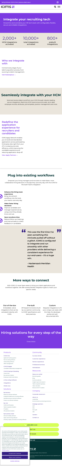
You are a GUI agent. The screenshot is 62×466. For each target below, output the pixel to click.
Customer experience (38, 358)
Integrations (7, 383)
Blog (33, 378)
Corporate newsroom (38, 394)
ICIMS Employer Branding (11, 371)
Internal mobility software (10, 415)
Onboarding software (9, 361)
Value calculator (36, 385)
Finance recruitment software (11, 400)
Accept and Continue (15, 453)
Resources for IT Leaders (38, 387)
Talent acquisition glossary (38, 383)
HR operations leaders (9, 410)
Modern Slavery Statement (41, 452)
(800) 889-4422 (31, 425)
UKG (33, 411)
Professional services (38, 364)
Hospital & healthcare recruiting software (14, 396)
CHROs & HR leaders (9, 405)
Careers (34, 414)
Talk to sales (31, 434)
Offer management (8, 363)
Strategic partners (37, 404)
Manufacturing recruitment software (12, 398)
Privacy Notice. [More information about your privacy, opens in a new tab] (6, 450)
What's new (7, 386)
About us (35, 397)
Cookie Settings (31, 452)
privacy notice (31, 341)
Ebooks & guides (36, 376)
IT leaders (6, 409)
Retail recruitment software (10, 394)
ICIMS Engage (8, 366)
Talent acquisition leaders (10, 407)
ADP (33, 406)
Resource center (37, 374)
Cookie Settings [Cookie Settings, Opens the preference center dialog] (14, 461)
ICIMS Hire (7, 355)
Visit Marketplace (8, 75)
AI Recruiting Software (10, 380)
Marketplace (36, 367)
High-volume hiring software (10, 417)
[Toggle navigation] (59, 7)
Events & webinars (36, 380)
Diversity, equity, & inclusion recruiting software (15, 419)
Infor (33, 408)
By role (6, 403)
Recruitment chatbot (9, 375)
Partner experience (38, 361)
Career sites (6, 373)
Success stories (36, 355)
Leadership (35, 399)
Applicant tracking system (10, 357)
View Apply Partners (9, 155)
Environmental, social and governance (41, 401)
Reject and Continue (15, 457)
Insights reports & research (38, 382)
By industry (7, 392)
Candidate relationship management (13, 368)
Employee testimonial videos (11, 377)
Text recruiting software (9, 359)
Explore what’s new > (24, 2)
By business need (9, 413)
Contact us (35, 417)
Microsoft (34, 409)
